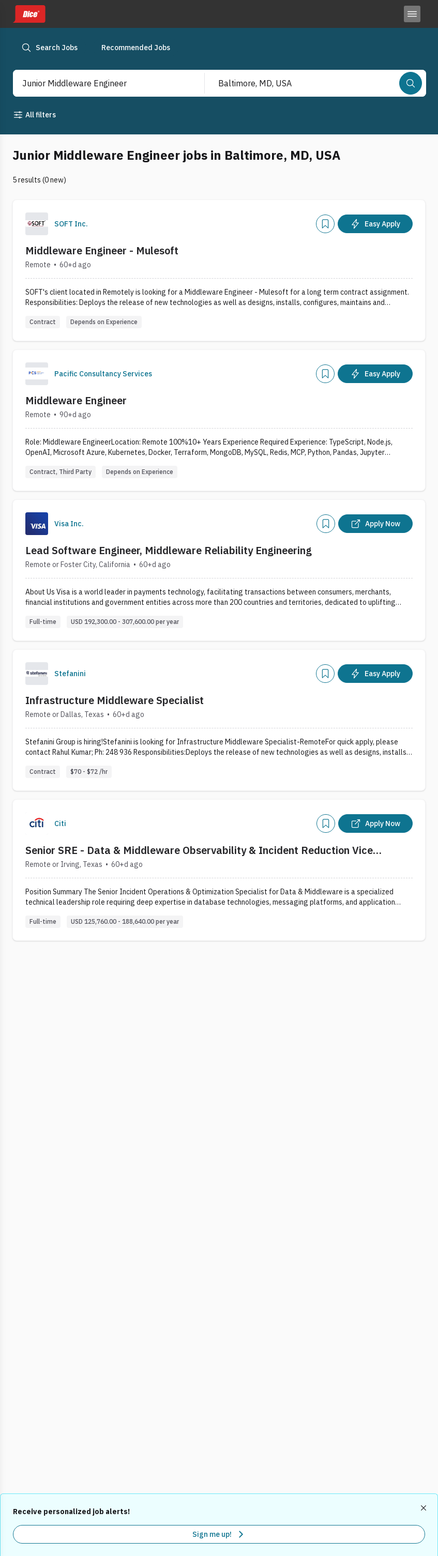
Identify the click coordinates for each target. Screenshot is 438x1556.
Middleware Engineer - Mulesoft (101, 250)
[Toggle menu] (412, 14)
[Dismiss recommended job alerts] (424, 1508)
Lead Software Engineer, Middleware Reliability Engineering (168, 550)
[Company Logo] (36, 223)
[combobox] (98, 83)
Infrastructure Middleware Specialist (114, 700)
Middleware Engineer (76, 400)
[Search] (410, 83)
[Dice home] (29, 14)
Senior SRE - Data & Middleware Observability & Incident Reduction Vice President (199, 850)
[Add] (325, 224)
